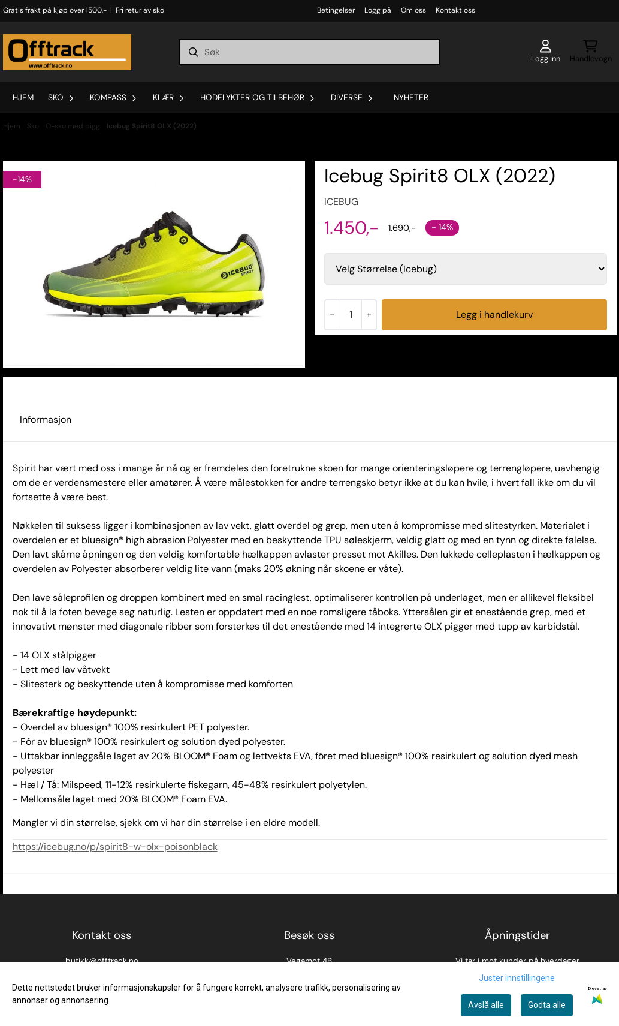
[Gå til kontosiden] (545, 52)
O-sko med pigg (74, 126)
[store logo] (67, 52)
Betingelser (336, 10)
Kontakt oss (455, 10)
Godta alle (547, 1005)
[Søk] (309, 52)
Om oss (413, 10)
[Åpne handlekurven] (591, 52)
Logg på (377, 10)
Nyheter (411, 97)
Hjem (12, 126)
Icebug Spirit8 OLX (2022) (152, 126)
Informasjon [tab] (45, 419)
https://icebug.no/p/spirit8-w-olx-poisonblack (115, 846)
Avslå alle (486, 1005)
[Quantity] (350, 314)
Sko (34, 126)
